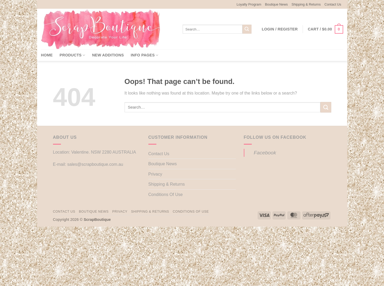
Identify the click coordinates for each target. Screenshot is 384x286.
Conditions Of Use (165, 194)
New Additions (108, 55)
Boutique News (276, 4)
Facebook (265, 152)
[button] (280, 29)
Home (47, 55)
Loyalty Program (249, 4)
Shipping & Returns (306, 4)
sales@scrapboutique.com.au (95, 164)
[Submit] (246, 29)
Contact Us (332, 4)
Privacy (155, 174)
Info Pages (144, 55)
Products (72, 55)
